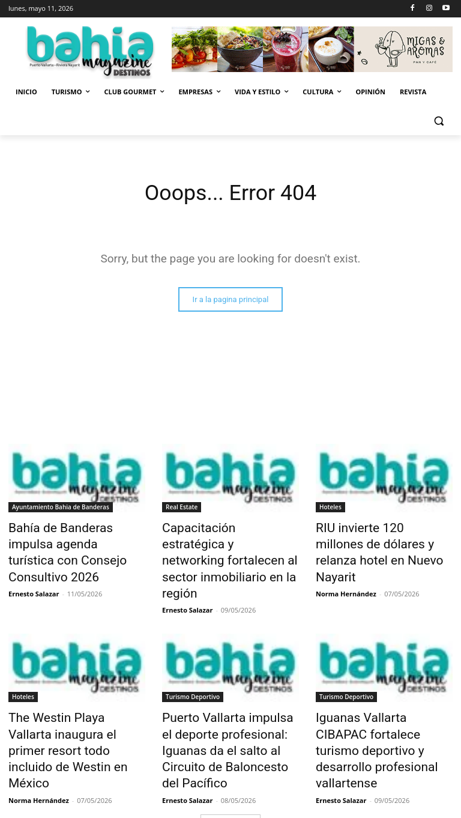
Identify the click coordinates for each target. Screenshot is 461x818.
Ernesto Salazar (33, 569)
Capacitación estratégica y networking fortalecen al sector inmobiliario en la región (222, 548)
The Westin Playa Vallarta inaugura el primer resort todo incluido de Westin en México (75, 702)
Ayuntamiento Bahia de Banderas (60, 508)
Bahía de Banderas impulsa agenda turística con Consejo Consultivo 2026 (74, 542)
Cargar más (230, 767)
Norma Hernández (346, 569)
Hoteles (330, 508)
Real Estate (181, 508)
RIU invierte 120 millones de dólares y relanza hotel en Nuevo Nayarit (379, 542)
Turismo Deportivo (193, 669)
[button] (438, 121)
